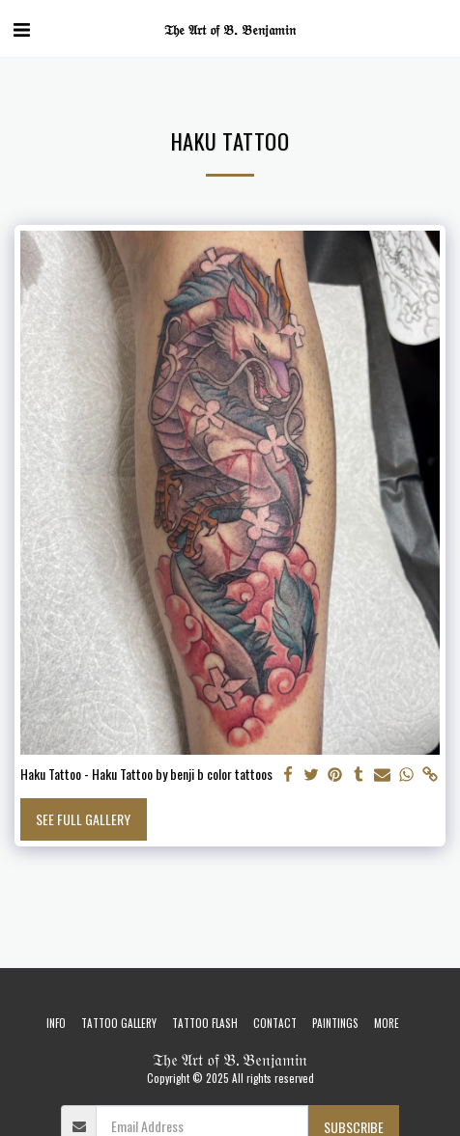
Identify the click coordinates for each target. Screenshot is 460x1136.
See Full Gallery (83, 819)
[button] (21, 28)
